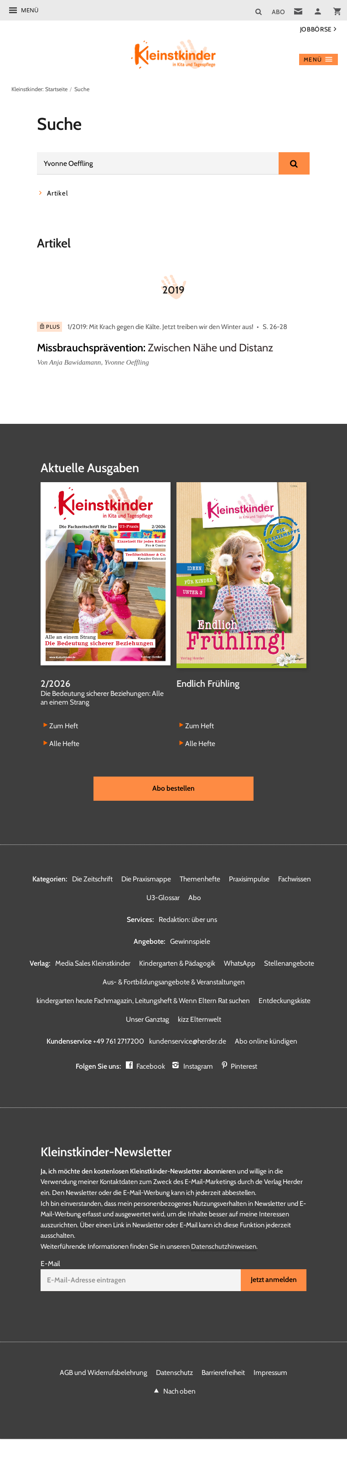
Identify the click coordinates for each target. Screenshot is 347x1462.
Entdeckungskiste (285, 1000)
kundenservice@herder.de (187, 1041)
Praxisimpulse (249, 879)
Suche (81, 89)
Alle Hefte (64, 743)
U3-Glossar (163, 897)
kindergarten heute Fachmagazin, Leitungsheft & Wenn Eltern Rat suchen (143, 1000)
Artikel (57, 193)
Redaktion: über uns (188, 919)
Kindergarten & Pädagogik (177, 963)
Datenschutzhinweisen (223, 1246)
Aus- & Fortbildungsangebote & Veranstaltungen (174, 982)
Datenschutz (174, 1372)
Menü (29, 10)
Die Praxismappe (146, 879)
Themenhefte (200, 879)
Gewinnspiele (190, 941)
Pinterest (244, 1066)
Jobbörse (316, 29)
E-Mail (50, 1263)
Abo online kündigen (266, 1041)
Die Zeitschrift (92, 879)
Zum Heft (63, 725)
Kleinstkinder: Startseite (39, 89)
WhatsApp (239, 963)
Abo (194, 897)
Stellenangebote (289, 963)
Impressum (270, 1372)
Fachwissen (294, 879)
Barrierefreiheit (223, 1372)
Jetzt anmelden (274, 1279)
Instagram (198, 1066)
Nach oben (179, 1391)
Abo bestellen (173, 788)
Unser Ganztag (147, 1019)
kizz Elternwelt (199, 1019)
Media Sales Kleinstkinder (92, 963)
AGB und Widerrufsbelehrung (103, 1372)
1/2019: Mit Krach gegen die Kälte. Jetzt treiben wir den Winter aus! (160, 327)
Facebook (150, 1066)
